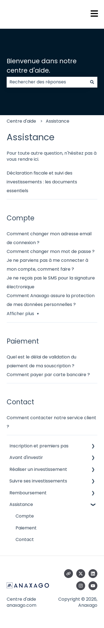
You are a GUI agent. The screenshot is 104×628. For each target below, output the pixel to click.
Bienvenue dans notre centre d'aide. (42, 66)
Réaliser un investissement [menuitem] (38, 469)
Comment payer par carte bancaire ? (48, 374)
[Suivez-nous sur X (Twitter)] (80, 573)
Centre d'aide (21, 121)
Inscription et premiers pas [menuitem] (39, 446)
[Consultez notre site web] (68, 573)
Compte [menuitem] (25, 516)
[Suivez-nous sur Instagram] (80, 585)
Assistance (57, 121)
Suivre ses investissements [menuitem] (38, 481)
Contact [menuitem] (25, 539)
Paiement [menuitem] (26, 528)
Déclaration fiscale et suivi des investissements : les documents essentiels (42, 182)
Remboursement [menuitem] (28, 493)
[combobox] (47, 82)
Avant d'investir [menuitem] (26, 457)
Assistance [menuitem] (21, 504)
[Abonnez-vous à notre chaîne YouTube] (92, 585)
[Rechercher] (92, 82)
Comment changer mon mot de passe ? (51, 251)
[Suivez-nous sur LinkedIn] (92, 573)
